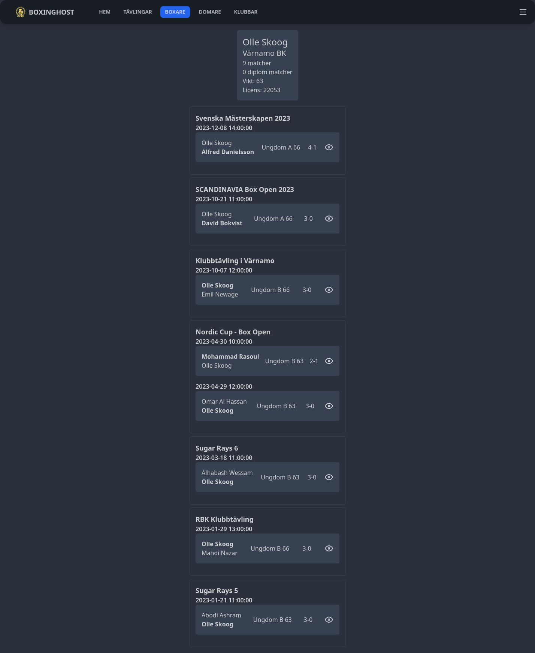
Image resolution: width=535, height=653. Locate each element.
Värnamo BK (264, 53)
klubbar (246, 11)
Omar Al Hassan (224, 401)
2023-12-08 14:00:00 (224, 128)
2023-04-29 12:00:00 (224, 386)
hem (105, 11)
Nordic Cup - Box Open (233, 331)
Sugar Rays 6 (217, 447)
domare (210, 11)
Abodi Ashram (221, 615)
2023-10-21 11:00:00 (224, 199)
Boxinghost (44, 12)
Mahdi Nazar (220, 553)
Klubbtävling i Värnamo (235, 260)
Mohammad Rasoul (230, 356)
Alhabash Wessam (227, 473)
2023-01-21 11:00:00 (224, 600)
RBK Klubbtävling (225, 519)
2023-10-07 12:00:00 (224, 270)
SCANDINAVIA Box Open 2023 (245, 189)
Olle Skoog (217, 143)
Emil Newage (220, 294)
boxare (175, 11)
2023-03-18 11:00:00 (224, 458)
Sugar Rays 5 (217, 590)
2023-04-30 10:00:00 (224, 341)
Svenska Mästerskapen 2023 (243, 118)
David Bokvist (222, 223)
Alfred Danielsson (228, 152)
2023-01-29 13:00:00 (224, 529)
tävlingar (137, 11)
